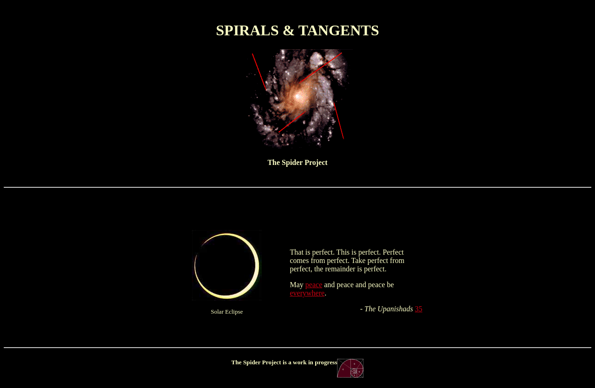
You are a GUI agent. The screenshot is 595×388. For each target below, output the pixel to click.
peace (313, 285)
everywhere (307, 293)
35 (419, 309)
